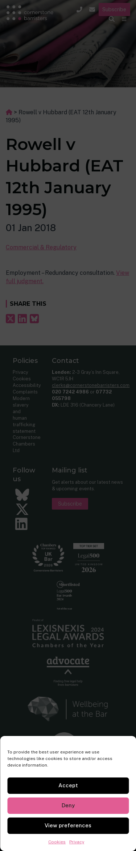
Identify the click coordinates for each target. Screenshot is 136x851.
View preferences (68, 825)
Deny (68, 805)
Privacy (76, 841)
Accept (68, 785)
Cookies (57, 841)
